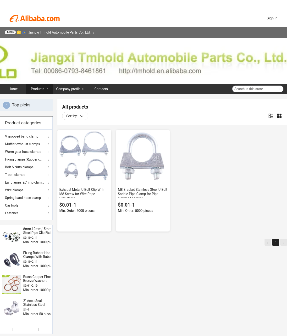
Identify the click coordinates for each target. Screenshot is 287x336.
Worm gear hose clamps (23, 152)
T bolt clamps (15, 175)
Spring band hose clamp (23, 198)
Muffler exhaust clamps (22, 144)
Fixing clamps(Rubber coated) (26, 159)
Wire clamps (14, 190)
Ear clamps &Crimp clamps (25, 182)
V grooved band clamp (21, 136)
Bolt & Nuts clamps (19, 167)
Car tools (11, 205)
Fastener (11, 213)
